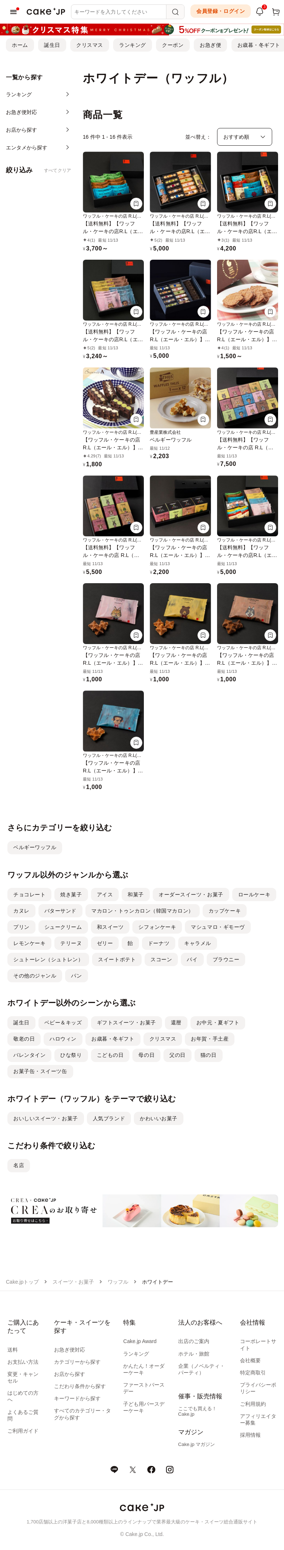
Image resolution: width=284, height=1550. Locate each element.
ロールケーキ (254, 894)
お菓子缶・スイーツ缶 (40, 1071)
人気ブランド (109, 1118)
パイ (192, 959)
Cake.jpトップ (22, 1282)
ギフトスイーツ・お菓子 (126, 1022)
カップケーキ (225, 911)
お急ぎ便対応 (69, 1350)
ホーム (20, 45)
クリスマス (89, 45)
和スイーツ (110, 927)
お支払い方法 (22, 1362)
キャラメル (197, 943)
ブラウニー (226, 959)
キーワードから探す (77, 1398)
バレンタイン (29, 1055)
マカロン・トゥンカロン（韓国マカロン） (142, 911)
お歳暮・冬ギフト (112, 1039)
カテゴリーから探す (77, 1362)
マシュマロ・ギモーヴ (218, 927)
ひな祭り (71, 1055)
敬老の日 (24, 1039)
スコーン (161, 959)
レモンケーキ (29, 943)
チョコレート (29, 894)
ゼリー (105, 943)
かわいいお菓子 (159, 1118)
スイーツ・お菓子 (73, 1282)
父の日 (177, 1055)
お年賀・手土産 (210, 1039)
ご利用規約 (253, 1404)
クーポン (172, 45)
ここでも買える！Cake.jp (197, 1411)
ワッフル (118, 1282)
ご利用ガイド (22, 1431)
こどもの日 (110, 1055)
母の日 (146, 1055)
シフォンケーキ (157, 927)
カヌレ (21, 911)
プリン (21, 927)
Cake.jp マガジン (196, 1444)
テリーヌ (71, 943)
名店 (18, 1165)
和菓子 (136, 894)
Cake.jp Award (139, 1341)
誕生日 (52, 45)
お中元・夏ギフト (217, 1022)
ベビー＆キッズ (63, 1022)
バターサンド (60, 911)
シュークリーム (63, 927)
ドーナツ (158, 943)
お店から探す (69, 1374)
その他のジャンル (34, 976)
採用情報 (250, 1435)
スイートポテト (117, 959)
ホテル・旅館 (193, 1354)
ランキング (132, 45)
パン (76, 976)
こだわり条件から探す (80, 1386)
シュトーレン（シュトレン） (48, 959)
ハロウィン (63, 1039)
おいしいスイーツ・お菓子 (45, 1118)
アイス (105, 894)
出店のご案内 (193, 1341)
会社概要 (250, 1360)
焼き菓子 (71, 894)
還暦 (176, 1022)
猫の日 (208, 1055)
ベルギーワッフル (34, 847)
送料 (12, 1350)
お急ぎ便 (210, 45)
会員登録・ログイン (220, 11)
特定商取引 (253, 1373)
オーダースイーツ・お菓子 (191, 894)
